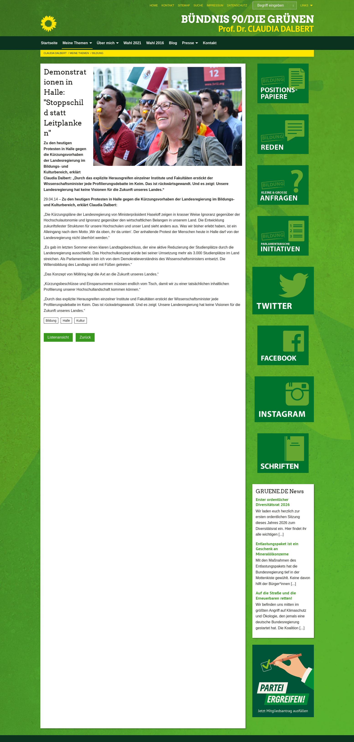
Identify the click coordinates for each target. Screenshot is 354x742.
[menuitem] (154, 5)
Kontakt (167, 5)
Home (154, 5)
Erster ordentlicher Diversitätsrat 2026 (273, 502)
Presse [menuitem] (188, 43)
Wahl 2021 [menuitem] (132, 43)
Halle (66, 320)
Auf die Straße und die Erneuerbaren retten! (276, 595)
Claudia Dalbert (55, 53)
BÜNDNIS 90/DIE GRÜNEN (247, 19)
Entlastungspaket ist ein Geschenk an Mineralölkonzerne (277, 549)
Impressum (215, 5)
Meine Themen (80, 53)
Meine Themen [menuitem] (75, 43)
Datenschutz (237, 5)
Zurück (85, 337)
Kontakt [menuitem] (210, 43)
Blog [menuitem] (173, 43)
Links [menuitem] (304, 5)
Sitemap (184, 5)
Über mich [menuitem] (106, 43)
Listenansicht (58, 337)
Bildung (97, 53)
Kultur (80, 320)
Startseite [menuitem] (49, 43)
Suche (198, 5)
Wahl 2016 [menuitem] (155, 43)
